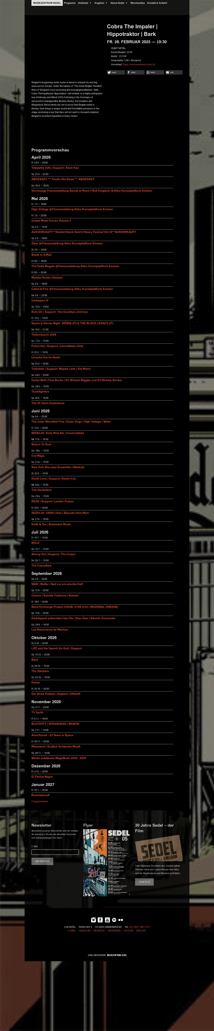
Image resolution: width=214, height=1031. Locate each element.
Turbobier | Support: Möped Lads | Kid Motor (61, 368)
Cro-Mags (37, 455)
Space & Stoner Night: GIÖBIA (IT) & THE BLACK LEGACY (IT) (72, 323)
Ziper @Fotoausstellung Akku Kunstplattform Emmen (67, 243)
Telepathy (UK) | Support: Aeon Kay (55, 167)
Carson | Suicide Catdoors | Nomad (54, 595)
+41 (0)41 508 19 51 (139, 927)
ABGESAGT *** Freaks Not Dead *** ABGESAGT (62, 179)
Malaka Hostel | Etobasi (47, 277)
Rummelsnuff (40, 795)
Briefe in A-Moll (41, 254)
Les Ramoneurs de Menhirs (49, 629)
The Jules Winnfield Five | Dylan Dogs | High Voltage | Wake (71, 421)
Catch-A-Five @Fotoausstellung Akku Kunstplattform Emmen (72, 288)
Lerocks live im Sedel (45, 357)
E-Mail (34, 846)
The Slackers (40, 671)
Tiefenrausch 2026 (43, 334)
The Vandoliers (41, 489)
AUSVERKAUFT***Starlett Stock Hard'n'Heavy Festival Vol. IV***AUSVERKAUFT (83, 232)
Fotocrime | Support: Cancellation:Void (57, 346)
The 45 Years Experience (47, 403)
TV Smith (37, 712)
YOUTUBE (128, 930)
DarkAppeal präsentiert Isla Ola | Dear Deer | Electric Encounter (73, 618)
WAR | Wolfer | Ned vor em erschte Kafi (57, 584)
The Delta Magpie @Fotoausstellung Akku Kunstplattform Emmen (75, 266)
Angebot (100, 3)
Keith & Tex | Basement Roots (51, 524)
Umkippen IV (39, 300)
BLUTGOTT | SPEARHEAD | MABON (55, 723)
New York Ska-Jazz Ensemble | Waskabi (57, 467)
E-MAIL (72, 930)
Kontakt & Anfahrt (157, 2)
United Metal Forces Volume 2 (51, 220)
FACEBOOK (99, 930)
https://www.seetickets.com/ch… (139, 64)
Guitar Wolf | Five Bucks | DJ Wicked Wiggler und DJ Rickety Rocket (76, 380)
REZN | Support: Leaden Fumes (52, 501)
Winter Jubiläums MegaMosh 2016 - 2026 (58, 758)
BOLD (35, 542)
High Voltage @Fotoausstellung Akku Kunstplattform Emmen (72, 209)
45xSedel (84, 3)
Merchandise (138, 2)
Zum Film (144, 882)
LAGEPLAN (84, 930)
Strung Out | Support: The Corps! (53, 554)
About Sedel (118, 3)
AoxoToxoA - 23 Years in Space (52, 735)
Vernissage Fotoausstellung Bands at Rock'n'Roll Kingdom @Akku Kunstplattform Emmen (91, 190)
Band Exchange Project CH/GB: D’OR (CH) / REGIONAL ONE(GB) (74, 606)
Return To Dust (41, 444)
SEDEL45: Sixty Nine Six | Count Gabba (57, 433)
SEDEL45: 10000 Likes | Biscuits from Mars (60, 512)
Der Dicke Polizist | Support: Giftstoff (55, 693)
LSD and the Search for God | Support (56, 648)
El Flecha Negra (42, 776)
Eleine (35, 682)
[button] (116, 72)
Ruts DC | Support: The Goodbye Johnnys (59, 311)
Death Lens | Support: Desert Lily (53, 478)
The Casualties (41, 565)
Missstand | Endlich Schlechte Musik (56, 746)
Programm (70, 2)
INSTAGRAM (114, 930)
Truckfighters (40, 391)
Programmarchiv (39, 801)
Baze (34, 659)
